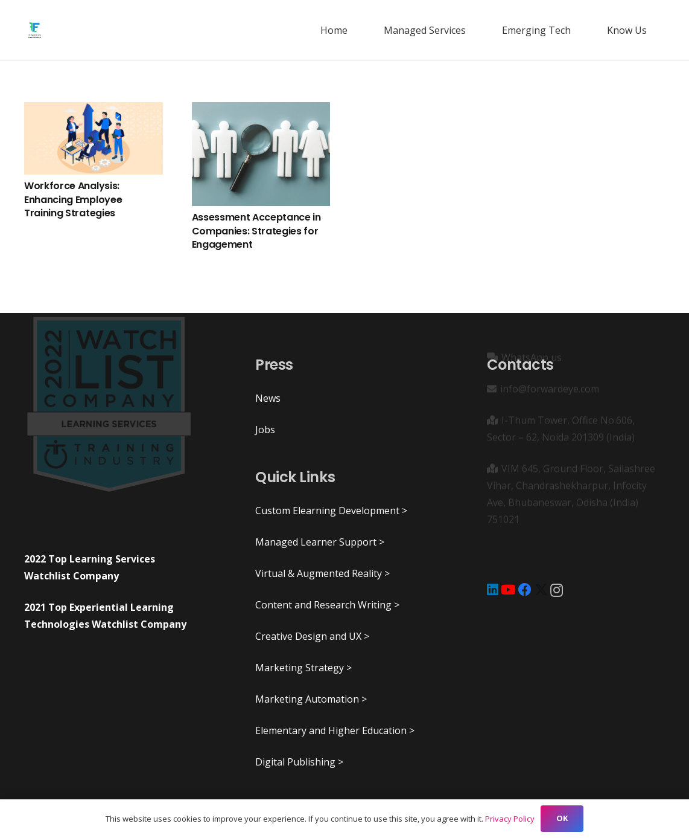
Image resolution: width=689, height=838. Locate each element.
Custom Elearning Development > (331, 510)
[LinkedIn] (492, 589)
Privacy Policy (510, 818)
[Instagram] (556, 590)
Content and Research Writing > (327, 604)
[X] (541, 590)
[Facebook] (525, 589)
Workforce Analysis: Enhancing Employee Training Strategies (73, 199)
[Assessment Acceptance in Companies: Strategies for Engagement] (261, 154)
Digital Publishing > (299, 762)
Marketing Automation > (311, 699)
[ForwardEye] (34, 30)
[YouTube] (508, 589)
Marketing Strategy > (303, 667)
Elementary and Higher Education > (334, 730)
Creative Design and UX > (312, 636)
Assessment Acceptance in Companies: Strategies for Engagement (256, 230)
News (268, 398)
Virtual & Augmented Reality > (322, 573)
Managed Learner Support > (319, 542)
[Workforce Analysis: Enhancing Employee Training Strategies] (93, 138)
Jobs (265, 429)
